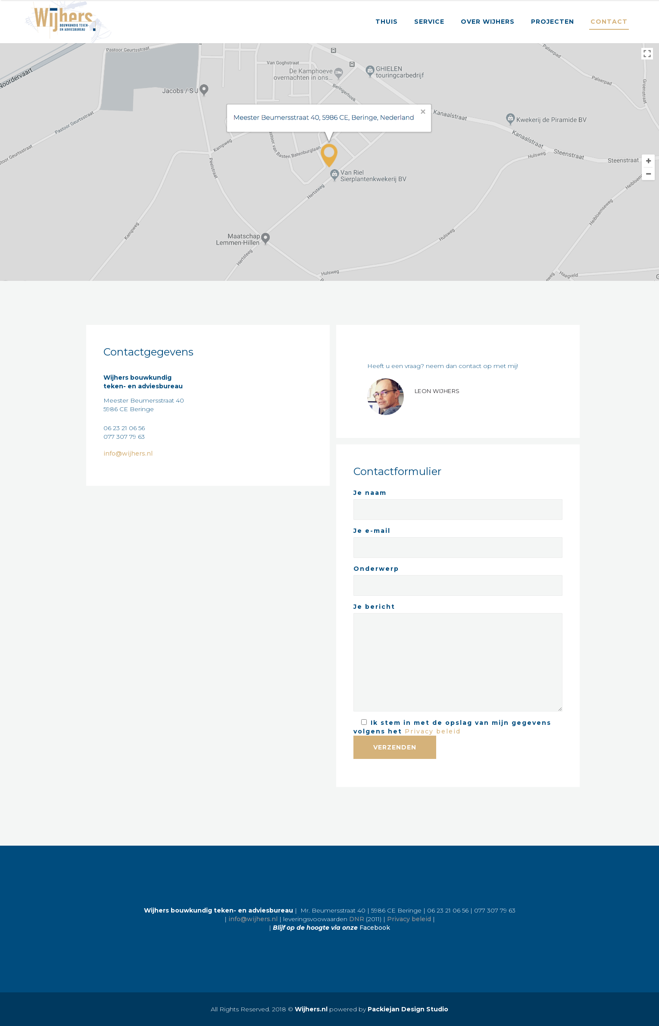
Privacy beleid (433, 731)
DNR (356, 919)
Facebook (374, 928)
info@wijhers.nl (128, 453)
